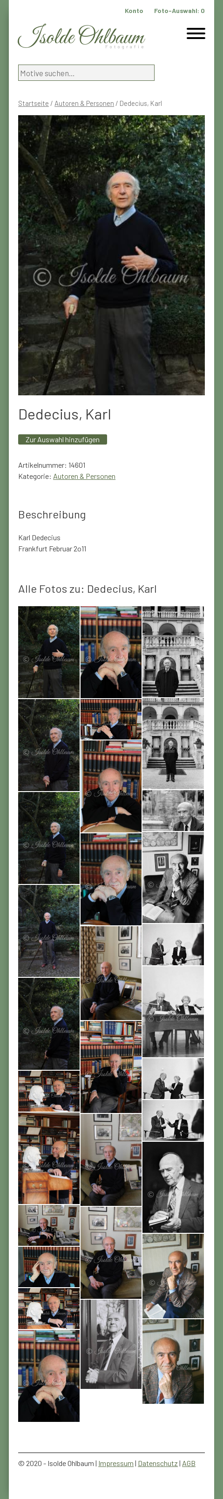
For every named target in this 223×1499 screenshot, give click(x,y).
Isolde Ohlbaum (81, 37)
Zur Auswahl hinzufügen (63, 439)
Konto (134, 10)
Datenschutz (158, 1463)
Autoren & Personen (84, 103)
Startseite (33, 103)
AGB (189, 1463)
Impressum (116, 1463)
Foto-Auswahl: (179, 10)
